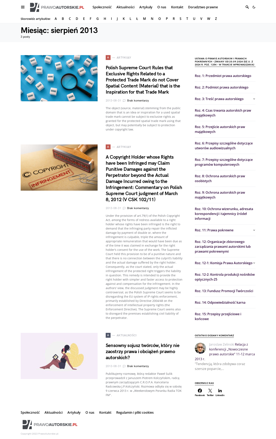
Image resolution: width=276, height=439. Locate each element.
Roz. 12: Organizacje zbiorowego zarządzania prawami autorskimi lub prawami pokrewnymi (223, 246)
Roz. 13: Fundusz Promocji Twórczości (224, 291)
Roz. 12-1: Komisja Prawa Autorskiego (224, 263)
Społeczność (30, 412)
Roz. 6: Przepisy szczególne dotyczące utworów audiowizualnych (224, 145)
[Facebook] (200, 393)
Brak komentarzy (138, 100)
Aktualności (54, 412)
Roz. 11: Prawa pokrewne (214, 230)
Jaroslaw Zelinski (221, 344)
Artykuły (74, 412)
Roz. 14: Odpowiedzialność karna (220, 302)
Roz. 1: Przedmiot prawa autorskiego (223, 76)
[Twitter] (210, 393)
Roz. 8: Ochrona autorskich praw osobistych (220, 178)
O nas (89, 412)
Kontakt (105, 412)
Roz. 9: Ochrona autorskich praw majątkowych (220, 195)
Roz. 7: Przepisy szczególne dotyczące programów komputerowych (224, 162)
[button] (254, 7)
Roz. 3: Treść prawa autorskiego (219, 99)
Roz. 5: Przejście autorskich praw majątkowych (220, 129)
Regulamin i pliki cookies (135, 412)
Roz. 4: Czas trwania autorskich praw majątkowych (223, 112)
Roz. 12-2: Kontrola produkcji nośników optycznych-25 (225, 277)
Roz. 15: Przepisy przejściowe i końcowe (218, 316)
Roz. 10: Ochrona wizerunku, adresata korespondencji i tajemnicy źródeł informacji (224, 214)
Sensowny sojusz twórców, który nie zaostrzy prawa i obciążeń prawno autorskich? (143, 352)
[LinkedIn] (220, 393)
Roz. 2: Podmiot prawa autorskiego (221, 87)
